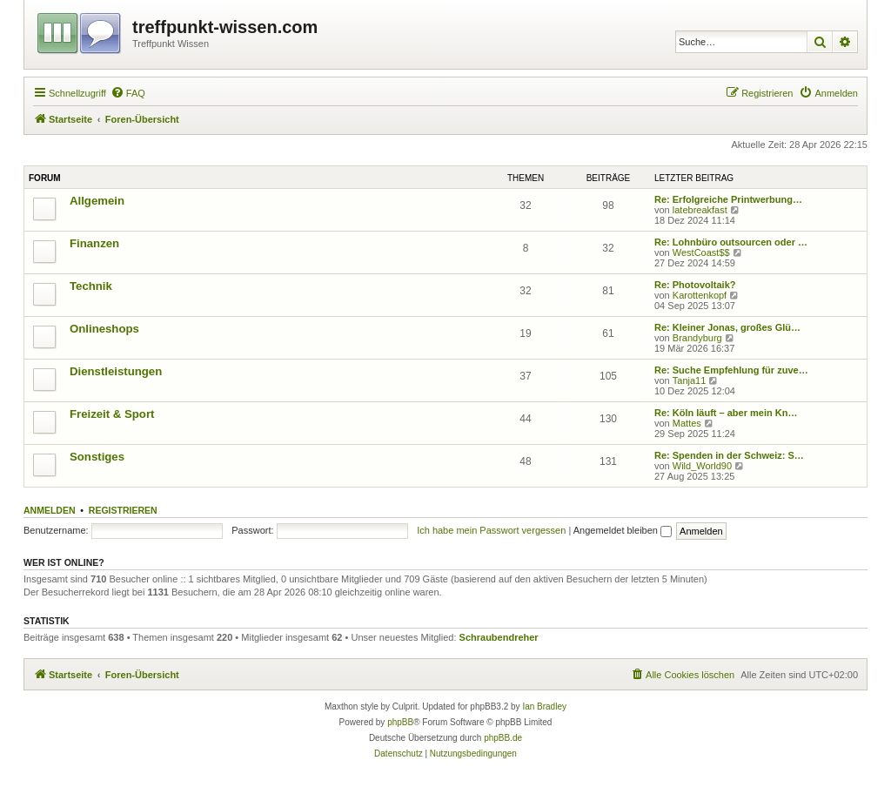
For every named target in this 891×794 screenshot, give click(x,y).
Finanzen (94, 243)
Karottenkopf (700, 295)
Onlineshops (104, 328)
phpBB (400, 722)
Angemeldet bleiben (622, 530)
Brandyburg (697, 338)
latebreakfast (700, 210)
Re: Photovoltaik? (695, 284)
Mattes (687, 423)
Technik (91, 286)
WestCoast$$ (701, 252)
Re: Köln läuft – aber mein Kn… (725, 412)
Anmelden (49, 510)
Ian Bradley (544, 706)
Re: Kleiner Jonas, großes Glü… (727, 327)
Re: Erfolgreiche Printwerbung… (728, 199)
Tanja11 (690, 380)
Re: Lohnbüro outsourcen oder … (730, 242)
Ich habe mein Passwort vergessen (491, 530)
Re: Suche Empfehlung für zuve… (731, 370)
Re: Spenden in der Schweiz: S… (729, 455)
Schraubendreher (499, 637)
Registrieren (123, 510)
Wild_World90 (702, 466)
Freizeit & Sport (112, 414)
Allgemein (97, 200)
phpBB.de (503, 738)
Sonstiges (97, 456)
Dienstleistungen (116, 371)
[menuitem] (128, 93)
